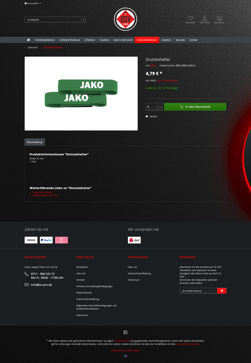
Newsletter (82, 266)
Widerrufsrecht (84, 292)
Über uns (81, 273)
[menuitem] (68, 19)
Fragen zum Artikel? (41, 192)
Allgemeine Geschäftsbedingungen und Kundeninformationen (96, 307)
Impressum (82, 315)
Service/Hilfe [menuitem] (32, 3)
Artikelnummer (167, 65)
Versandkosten (121, 340)
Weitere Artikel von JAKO (44, 195)
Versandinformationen (187, 344)
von (148, 65)
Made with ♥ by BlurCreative (125, 350)
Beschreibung (34, 142)
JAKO (153, 65)
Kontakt (80, 279)
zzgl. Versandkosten (167, 80)
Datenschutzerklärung (87, 299)
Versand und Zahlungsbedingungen (94, 286)
